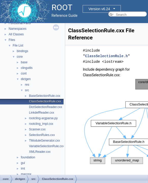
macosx (26, 174)
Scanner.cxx (37, 129)
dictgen (26, 79)
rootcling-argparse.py (43, 118)
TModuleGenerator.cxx (44, 140)
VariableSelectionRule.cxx (46, 146)
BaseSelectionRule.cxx (44, 96)
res (27, 84)
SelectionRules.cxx (42, 135)
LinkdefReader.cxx (41, 112)
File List (18, 45)
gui (23, 163)
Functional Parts (20, 23)
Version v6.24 (99, 9)
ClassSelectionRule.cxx (45, 101)
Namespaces (17, 28)
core (20, 56)
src (27, 90)
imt (23, 168)
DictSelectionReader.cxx (45, 107)
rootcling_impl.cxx (41, 124)
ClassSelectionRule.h (106, 56)
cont (24, 73)
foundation (28, 157)
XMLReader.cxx (40, 152)
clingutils (27, 68)
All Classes (16, 34)
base (24, 62)
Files (12, 40)
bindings (22, 51)
